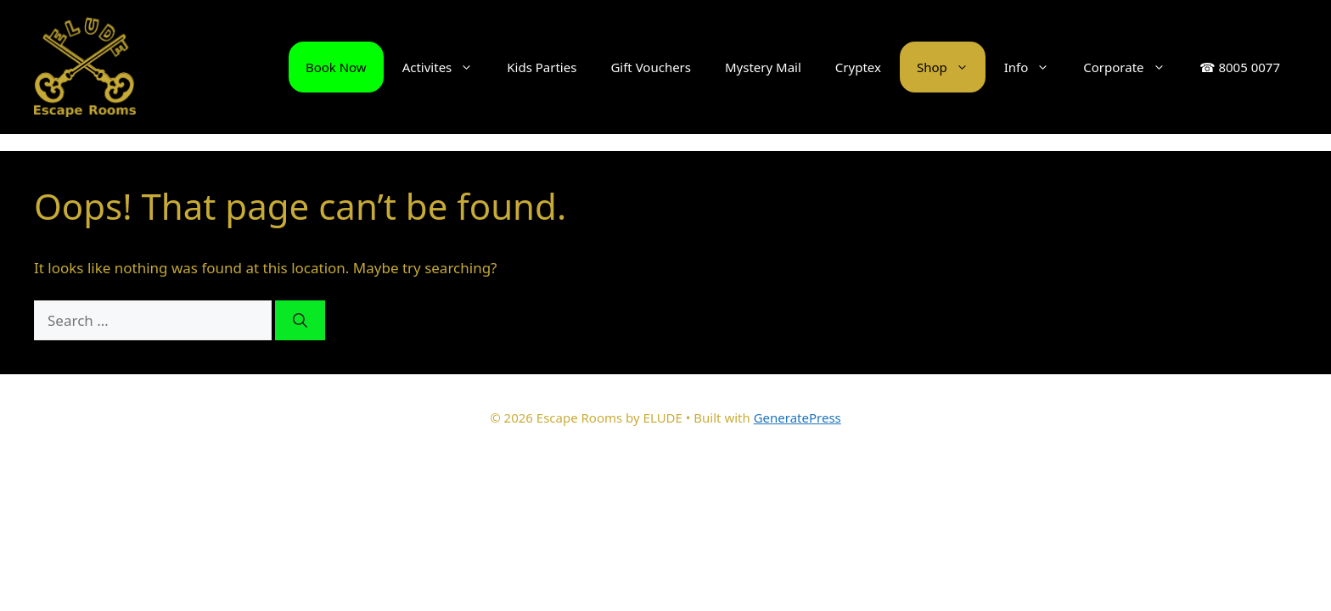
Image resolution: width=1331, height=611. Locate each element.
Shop (951, 67)
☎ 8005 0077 (1239, 67)
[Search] (300, 320)
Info (1035, 67)
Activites (446, 67)
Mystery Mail (763, 67)
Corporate (1132, 67)
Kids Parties (541, 67)
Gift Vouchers (650, 67)
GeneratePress (797, 417)
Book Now (336, 67)
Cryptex (858, 67)
